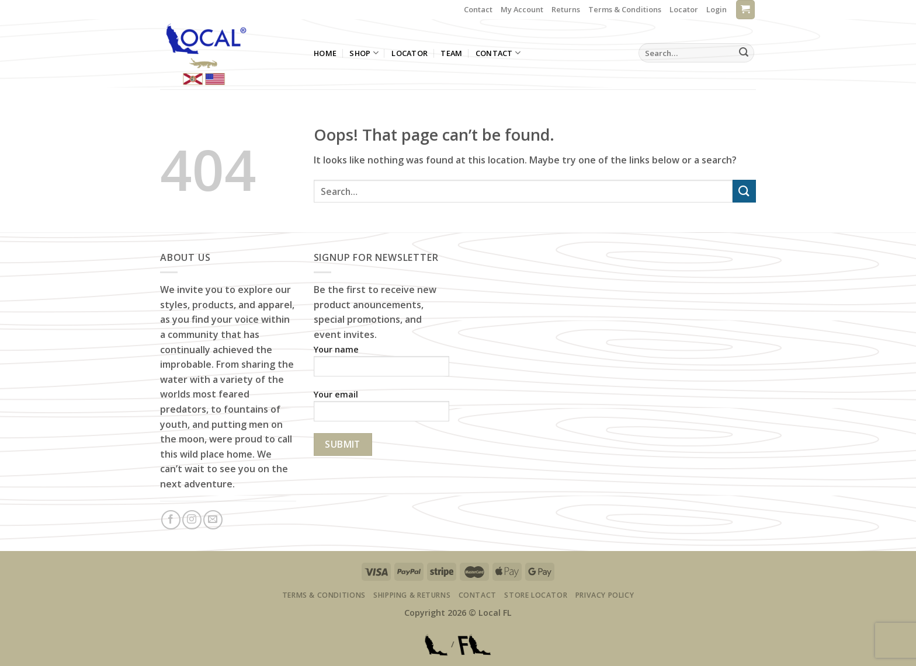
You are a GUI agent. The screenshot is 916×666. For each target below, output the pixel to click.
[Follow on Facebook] (171, 519)
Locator (683, 9)
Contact (478, 9)
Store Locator (535, 595)
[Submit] (744, 53)
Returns (565, 9)
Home (325, 53)
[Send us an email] (213, 519)
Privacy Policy (604, 595)
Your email (382, 409)
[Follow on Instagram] (192, 519)
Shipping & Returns (411, 595)
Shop (363, 52)
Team (451, 53)
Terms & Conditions (624, 9)
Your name (382, 364)
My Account (522, 9)
